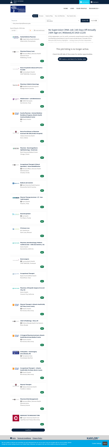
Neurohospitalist (25, 213)
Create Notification (39, 30)
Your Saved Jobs (71, 16)
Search (35, 16)
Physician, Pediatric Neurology (29, 84)
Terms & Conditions (24, 438)
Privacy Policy (37, 438)
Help (13, 438)
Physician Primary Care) (27, 51)
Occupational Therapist (27, 273)
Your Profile (81, 8)
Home (66, 8)
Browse (41, 16)
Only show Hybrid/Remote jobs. (22, 23)
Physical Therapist (25, 384)
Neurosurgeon (24, 259)
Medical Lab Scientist (26, 183)
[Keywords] (28, 20)
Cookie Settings (96, 443)
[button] (94, 20)
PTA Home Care (25, 228)
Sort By (13, 30)
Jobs (72, 8)
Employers (94, 2)
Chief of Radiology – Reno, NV (29, 321)
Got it (105, 443)
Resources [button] (93, 8)
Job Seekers (84, 2)
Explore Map (49, 16)
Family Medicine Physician (28, 37)
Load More (28, 430)
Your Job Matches (60, 16)
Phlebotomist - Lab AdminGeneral (30, 98)
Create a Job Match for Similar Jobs (72, 59)
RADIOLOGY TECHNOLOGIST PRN (30, 415)
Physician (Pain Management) (29, 399)
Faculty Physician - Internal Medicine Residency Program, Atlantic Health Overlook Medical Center (31, 115)
